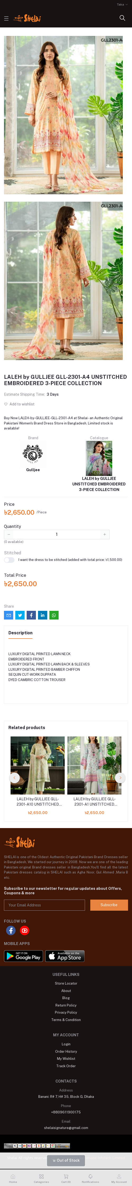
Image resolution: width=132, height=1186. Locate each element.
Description (20, 632)
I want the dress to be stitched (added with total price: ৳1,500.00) (63, 560)
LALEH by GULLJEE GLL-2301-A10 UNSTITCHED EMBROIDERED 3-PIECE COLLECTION (37, 802)
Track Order (66, 1066)
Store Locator (66, 983)
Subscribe (109, 905)
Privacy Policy (66, 1012)
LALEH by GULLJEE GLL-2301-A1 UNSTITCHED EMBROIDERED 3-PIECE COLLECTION (94, 802)
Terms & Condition (66, 1020)
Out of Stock (66, 1160)
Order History (66, 1051)
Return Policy (66, 1005)
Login (66, 1044)
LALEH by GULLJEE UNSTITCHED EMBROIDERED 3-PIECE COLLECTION (99, 466)
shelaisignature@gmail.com (66, 1128)
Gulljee (33, 456)
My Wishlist (66, 1059)
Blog (66, 998)
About (66, 991)
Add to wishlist (19, 404)
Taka (120, 4)
